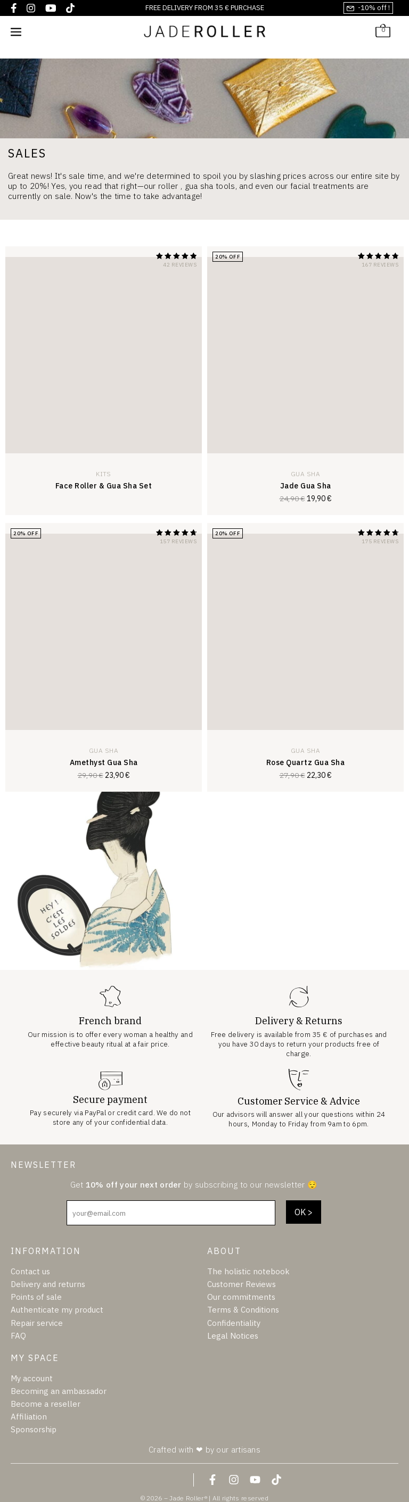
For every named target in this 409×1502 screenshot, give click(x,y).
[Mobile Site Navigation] (16, 31)
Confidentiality (233, 1323)
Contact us (30, 1271)
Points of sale (36, 1297)
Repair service (37, 1323)
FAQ (18, 1336)
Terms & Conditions (243, 1310)
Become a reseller (45, 1404)
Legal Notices (232, 1336)
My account (32, 1378)
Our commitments (241, 1297)
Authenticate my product (57, 1310)
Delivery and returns (48, 1284)
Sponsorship (33, 1429)
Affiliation (29, 1417)
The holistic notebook (248, 1271)
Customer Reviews (241, 1284)
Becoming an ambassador (59, 1391)
